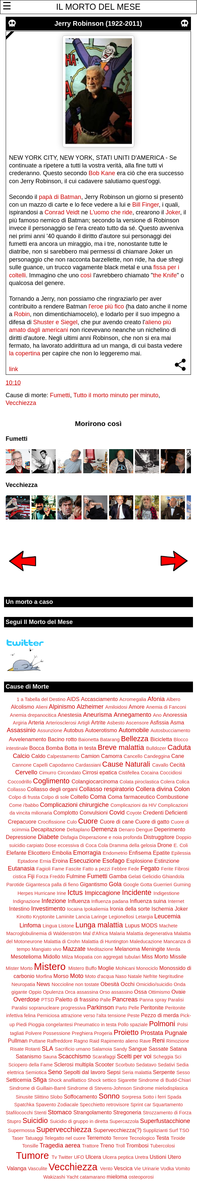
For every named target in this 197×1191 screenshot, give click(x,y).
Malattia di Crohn (62, 941)
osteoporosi (141, 1177)
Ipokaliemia (96, 909)
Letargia (144, 916)
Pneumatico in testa (95, 1024)
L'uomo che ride (111, 212)
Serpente (164, 1072)
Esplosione (139, 861)
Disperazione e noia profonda (110, 837)
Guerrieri (162, 884)
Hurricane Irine (50, 893)
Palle (105, 999)
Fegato (150, 868)
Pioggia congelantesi (50, 1024)
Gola (115, 884)
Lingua (50, 925)
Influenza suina (148, 901)
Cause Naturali (126, 764)
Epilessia (181, 853)
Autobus (74, 730)
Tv (54, 1157)
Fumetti (60, 395)
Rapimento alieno (119, 1041)
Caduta (179, 747)
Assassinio (21, 730)
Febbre (119, 868)
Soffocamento (80, 1097)
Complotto (65, 813)
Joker (172, 212)
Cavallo (160, 765)
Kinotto (24, 916)
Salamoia (102, 1049)
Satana (178, 1049)
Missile (178, 957)
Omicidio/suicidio (154, 984)
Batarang (109, 739)
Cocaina (149, 772)
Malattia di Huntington (105, 941)
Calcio (21, 756)
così (86, 275)
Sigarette (127, 1080)
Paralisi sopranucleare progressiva (49, 1007)
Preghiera (82, 1033)
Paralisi (176, 999)
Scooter (104, 1064)
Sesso (183, 1072)
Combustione (172, 797)
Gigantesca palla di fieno (52, 884)
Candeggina (157, 756)
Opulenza (53, 992)
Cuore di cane (117, 822)
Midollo (51, 957)
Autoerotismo (101, 730)
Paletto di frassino (77, 999)
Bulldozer (156, 748)
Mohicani (125, 968)
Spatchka (24, 1104)
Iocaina (75, 909)
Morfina (44, 976)
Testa (162, 1138)
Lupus (132, 925)
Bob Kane (101, 173)
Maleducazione (146, 941)
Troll (120, 1145)
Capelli (40, 765)
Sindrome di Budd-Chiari (164, 1080)
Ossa (140, 992)
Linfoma (30, 925)
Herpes (25, 893)
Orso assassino (116, 992)
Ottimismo (159, 992)
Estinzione (167, 861)
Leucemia (167, 916)
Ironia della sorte (130, 909)
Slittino (41, 1097)
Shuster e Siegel (55, 322)
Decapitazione (48, 829)
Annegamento (132, 714)
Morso (60, 976)
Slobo (56, 1097)
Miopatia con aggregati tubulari (107, 957)
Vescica (123, 1168)
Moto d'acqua (99, 976)
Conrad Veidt (62, 212)
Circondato (69, 772)
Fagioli (43, 868)
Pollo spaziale (133, 1024)
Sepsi (114, 1072)
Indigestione (166, 893)
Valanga (17, 1168)
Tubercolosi (162, 1145)
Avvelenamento (27, 739)
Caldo (38, 756)
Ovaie (178, 992)
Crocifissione (51, 822)
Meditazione (100, 949)
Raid (94, 1041)
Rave (145, 1041)
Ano (157, 715)
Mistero (49, 966)
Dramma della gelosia (132, 845)
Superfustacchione (165, 1121)
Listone (66, 925)
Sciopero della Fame (30, 1064)
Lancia (83, 916)
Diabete (48, 837)
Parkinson (100, 1007)
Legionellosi (121, 916)
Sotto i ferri (154, 1097)
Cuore (88, 821)
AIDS (73, 699)
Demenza (104, 829)
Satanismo (28, 1056)
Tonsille (30, 1145)
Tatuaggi (34, 1138)
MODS (149, 925)
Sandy (120, 1049)
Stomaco (59, 1112)
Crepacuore (22, 822)
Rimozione (177, 1041)
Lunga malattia (99, 925)
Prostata (152, 1033)
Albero (173, 699)
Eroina (60, 861)
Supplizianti (155, 1130)
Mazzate (74, 948)
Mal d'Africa (95, 933)
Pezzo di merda (160, 1015)
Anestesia (70, 715)
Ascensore (137, 722)
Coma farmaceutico (131, 797)
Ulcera (93, 1157)
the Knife (165, 275)
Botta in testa (80, 748)
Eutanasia (21, 868)
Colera (167, 781)
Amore (137, 707)
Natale (135, 976)
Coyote (134, 813)
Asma (177, 722)
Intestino (19, 909)
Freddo (57, 876)
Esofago (113, 860)
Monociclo (147, 968)
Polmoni (162, 1024)
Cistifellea (128, 772)
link (13, 369)
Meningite (153, 949)
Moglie (106, 968)
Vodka (167, 1168)
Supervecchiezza (63, 1129)
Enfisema (140, 853)
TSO (184, 1130)
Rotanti (33, 1049)
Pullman (18, 1041)
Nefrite (150, 976)
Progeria (103, 1033)
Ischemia (162, 909)
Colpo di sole (55, 797)
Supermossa (21, 1130)
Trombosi (137, 1145)
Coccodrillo (20, 781)
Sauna (50, 1056)
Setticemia (19, 1080)
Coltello (79, 797)
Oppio (35, 992)
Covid (117, 812)
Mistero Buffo (82, 968)
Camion (90, 756)
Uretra (141, 1157)
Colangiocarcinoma (94, 781)
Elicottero (39, 853)
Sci (178, 1056)
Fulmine (76, 876)
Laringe (99, 916)
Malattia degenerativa (150, 933)
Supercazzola (124, 1121)
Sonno (109, 1096)
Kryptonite (44, 916)
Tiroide (177, 1138)
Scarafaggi (103, 1056)
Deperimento (169, 829)
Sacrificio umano (72, 1049)
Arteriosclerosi (61, 722)
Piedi (21, 1024)
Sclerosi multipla (74, 1064)
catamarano (92, 1177)
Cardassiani (88, 765)
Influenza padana (109, 901)
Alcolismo (22, 707)
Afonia (156, 699)
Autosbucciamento (170, 730)
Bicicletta (161, 739)
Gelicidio (151, 876)
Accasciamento (99, 699)
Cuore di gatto (152, 822)
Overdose (26, 999)
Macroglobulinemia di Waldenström (43, 933)
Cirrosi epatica (99, 772)
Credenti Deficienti (165, 813)
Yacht (72, 1177)
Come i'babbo (24, 805)
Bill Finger (145, 204)
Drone (164, 845)
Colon (182, 789)
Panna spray (152, 999)
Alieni (41, 707)
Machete (168, 925)
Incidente (137, 892)
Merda (173, 949)
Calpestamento (63, 756)
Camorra (111, 756)
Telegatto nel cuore (65, 1138)
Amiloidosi (116, 707)
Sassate (158, 1049)
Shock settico (102, 1080)
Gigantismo (93, 884)
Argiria (20, 722)
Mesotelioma (26, 957)
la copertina (24, 353)
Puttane (37, 1041)
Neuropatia (23, 984)
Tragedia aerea (60, 1145)
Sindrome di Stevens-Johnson (99, 1088)
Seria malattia (137, 1072)
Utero (174, 1157)
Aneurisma (97, 714)
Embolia (61, 853)
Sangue (138, 1049)
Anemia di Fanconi (166, 707)
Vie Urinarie (146, 1168)
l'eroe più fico (106, 306)
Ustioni (158, 1157)
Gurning (182, 884)
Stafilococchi (19, 1112)
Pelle (134, 1007)
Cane (177, 756)
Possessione (56, 1033)
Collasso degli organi (52, 789)
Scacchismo (74, 1056)
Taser (17, 1138)
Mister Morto (19, 968)
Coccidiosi (171, 772)
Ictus (75, 892)
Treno (107, 1145)
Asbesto (116, 722)
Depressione (21, 837)
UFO (79, 1157)
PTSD (47, 999)
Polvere (33, 1033)
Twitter (65, 1157)
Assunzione (49, 730)
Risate (17, 1049)
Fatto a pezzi (96, 868)
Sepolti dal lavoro (84, 1072)
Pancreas (125, 999)
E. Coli (181, 845)
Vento (106, 1168)
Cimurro (47, 772)
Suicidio (35, 1120)
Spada (174, 1097)
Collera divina (154, 789)
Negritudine (171, 976)
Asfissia (159, 722)
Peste (133, 1015)
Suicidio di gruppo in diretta (79, 1121)
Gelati (134, 876)
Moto (76, 976)
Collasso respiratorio (106, 789)
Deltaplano (78, 829)
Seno (55, 1072)
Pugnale (176, 1033)
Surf (173, 1130)
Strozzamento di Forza (167, 1112)
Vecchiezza (21, 403)
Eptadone (27, 861)
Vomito (182, 1168)
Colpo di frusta (24, 797)
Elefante (16, 853)
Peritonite (152, 1007)
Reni (158, 1040)
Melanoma (127, 949)
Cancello (133, 756)
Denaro (127, 829)
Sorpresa (131, 1097)
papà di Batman (60, 197)
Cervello (26, 772)
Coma (98, 796)
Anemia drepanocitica (33, 715)
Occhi (128, 984)
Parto (121, 1007)
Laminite (65, 916)
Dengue (144, 829)
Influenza (79, 901)
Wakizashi (54, 1177)
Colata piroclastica (139, 781)
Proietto (126, 1032)
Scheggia (163, 1056)
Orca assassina (81, 992)
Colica (182, 781)
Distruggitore (159, 837)
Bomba (54, 748)
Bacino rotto (62, 739)
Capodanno (61, 765)
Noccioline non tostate (75, 984)
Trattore (90, 1145)
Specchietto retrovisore (104, 1104)
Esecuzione (85, 860)
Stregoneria (127, 1112)
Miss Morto (155, 957)
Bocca (36, 748)
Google (131, 884)
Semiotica (36, 1072)
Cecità (177, 765)
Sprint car (141, 1104)
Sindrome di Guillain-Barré (37, 1088)
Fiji (31, 876)
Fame (58, 868)
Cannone (22, 765)
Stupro (14, 1121)
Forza (42, 876)
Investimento (48, 908)
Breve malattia (121, 747)
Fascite (73, 868)
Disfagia (69, 837)
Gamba (118, 876)
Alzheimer (90, 706)
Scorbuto (125, 1064)
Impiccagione (102, 893)
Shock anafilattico (67, 1080)
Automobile (133, 730)
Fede (133, 868)
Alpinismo (62, 706)
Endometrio (115, 853)
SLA (47, 1048)
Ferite (167, 868)
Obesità (109, 984)
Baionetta (88, 739)
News (43, 984)
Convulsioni (94, 813)
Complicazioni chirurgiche (74, 804)
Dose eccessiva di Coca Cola (76, 845)
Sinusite (24, 1097)
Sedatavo (146, 1064)
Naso (121, 976)
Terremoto (99, 1138)
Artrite (98, 722)
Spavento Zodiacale (57, 1104)
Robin (22, 314)
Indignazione (26, 901)
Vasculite (37, 1168)
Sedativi (166, 1064)
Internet (176, 901)
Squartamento (167, 1104)
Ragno (81, 1041)
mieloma (117, 1177)
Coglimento (51, 781)
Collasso (16, 789)
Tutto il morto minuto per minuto (115, 395)
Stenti (40, 1112)
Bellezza (134, 738)
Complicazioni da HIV (133, 805)
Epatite (161, 853)
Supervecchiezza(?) (118, 1130)
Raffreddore (59, 1041)
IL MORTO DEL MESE (98, 6)
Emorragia (87, 852)
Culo (72, 822)
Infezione (54, 901)
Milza (67, 957)
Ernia (45, 861)
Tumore (32, 1155)
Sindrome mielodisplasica (160, 1088)
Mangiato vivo (46, 949)
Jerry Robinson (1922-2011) (98, 23)
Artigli (84, 722)
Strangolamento (92, 1112)
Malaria (117, 933)
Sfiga (40, 1079)
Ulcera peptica (118, 1157)
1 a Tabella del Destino (41, 699)
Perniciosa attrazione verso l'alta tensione (81, 1015)
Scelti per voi (134, 1056)
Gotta (146, 884)
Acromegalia (132, 699)
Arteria (36, 722)
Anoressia (175, 715)
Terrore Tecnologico (134, 1138)
